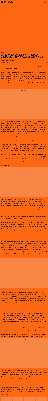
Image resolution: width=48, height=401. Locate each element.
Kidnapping (22, 241)
